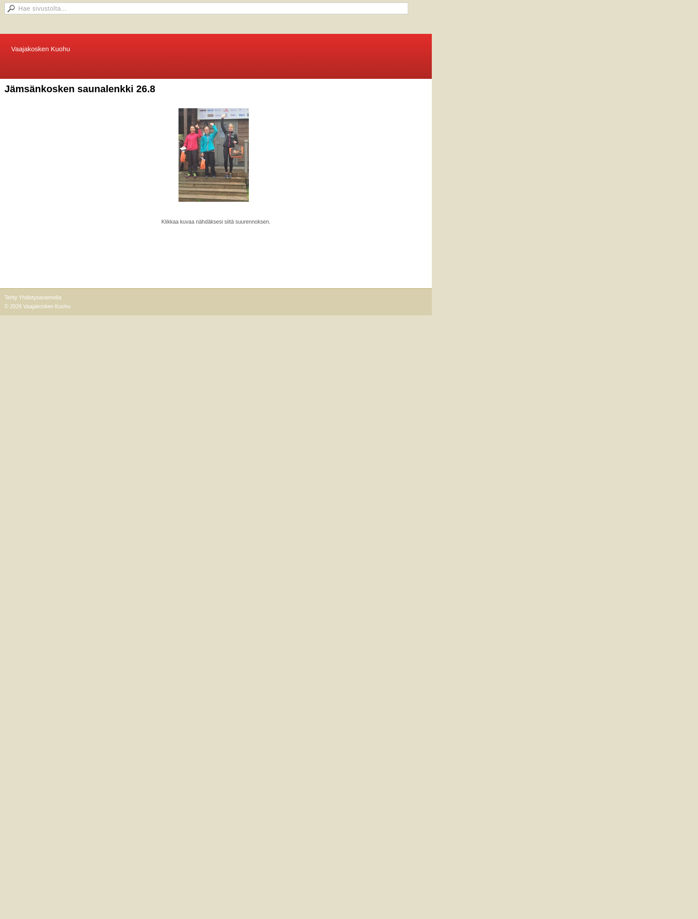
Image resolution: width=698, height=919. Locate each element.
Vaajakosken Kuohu (40, 49)
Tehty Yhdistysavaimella (32, 297)
